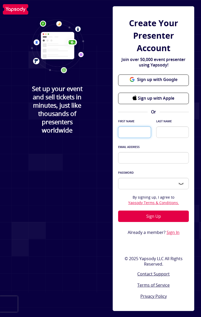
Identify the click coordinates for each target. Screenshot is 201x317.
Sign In (173, 232)
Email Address (129, 147)
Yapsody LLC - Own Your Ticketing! (15, 9)
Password (126, 172)
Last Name (164, 121)
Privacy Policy (153, 296)
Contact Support (153, 274)
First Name (126, 121)
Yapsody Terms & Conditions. (153, 202)
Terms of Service (153, 285)
